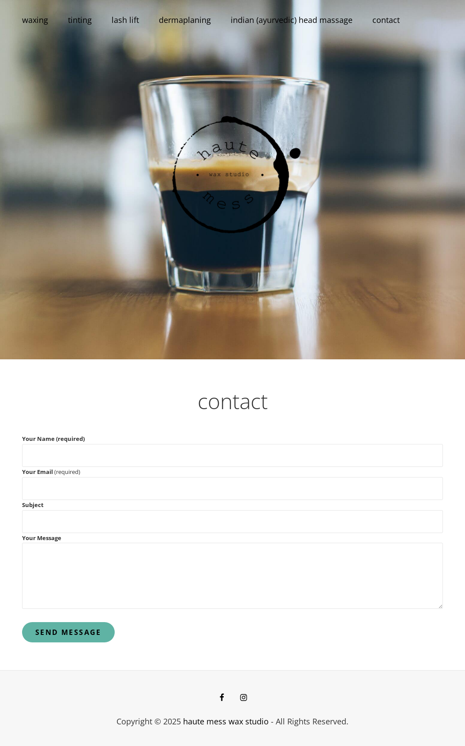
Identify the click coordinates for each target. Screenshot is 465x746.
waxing (35, 20)
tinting (80, 20)
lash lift (125, 20)
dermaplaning (185, 20)
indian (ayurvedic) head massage (291, 20)
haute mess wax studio (226, 721)
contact (386, 20)
